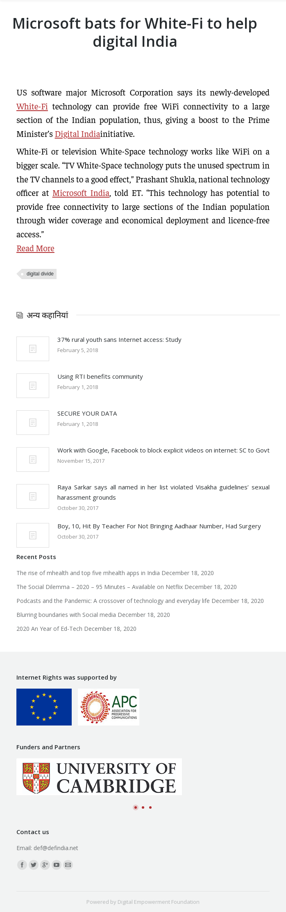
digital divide (40, 274)
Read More (35, 247)
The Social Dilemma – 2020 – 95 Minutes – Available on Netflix (99, 587)
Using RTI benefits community (100, 376)
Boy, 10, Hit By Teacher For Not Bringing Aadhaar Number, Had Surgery (159, 526)
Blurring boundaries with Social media (66, 615)
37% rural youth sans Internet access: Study (119, 339)
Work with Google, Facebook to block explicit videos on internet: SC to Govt (163, 450)
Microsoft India (80, 192)
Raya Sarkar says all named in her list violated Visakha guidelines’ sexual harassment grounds (163, 492)
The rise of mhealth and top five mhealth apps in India (88, 573)
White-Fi (32, 105)
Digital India (77, 133)
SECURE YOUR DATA (87, 413)
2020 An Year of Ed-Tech (49, 628)
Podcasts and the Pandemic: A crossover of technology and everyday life (113, 601)
